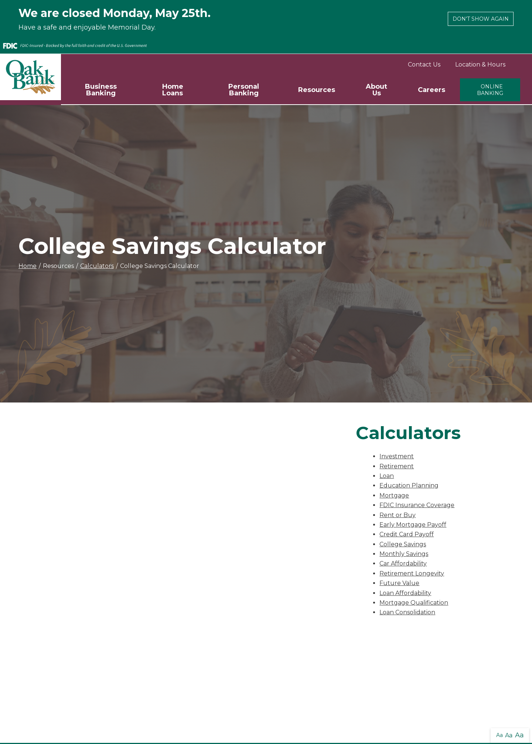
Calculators (97, 265)
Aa (499, 735)
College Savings (402, 544)
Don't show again (481, 19)
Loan (386, 475)
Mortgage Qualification (413, 602)
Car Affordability (403, 563)
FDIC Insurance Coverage (416, 505)
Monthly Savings (403, 553)
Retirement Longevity (411, 573)
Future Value (399, 583)
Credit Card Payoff (406, 534)
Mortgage (394, 495)
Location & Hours (480, 64)
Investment (396, 456)
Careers (431, 90)
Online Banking (490, 89)
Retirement (396, 466)
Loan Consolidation (407, 612)
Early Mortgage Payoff (412, 524)
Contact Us (424, 64)
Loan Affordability (405, 593)
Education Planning (409, 485)
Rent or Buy (397, 515)
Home (27, 265)
